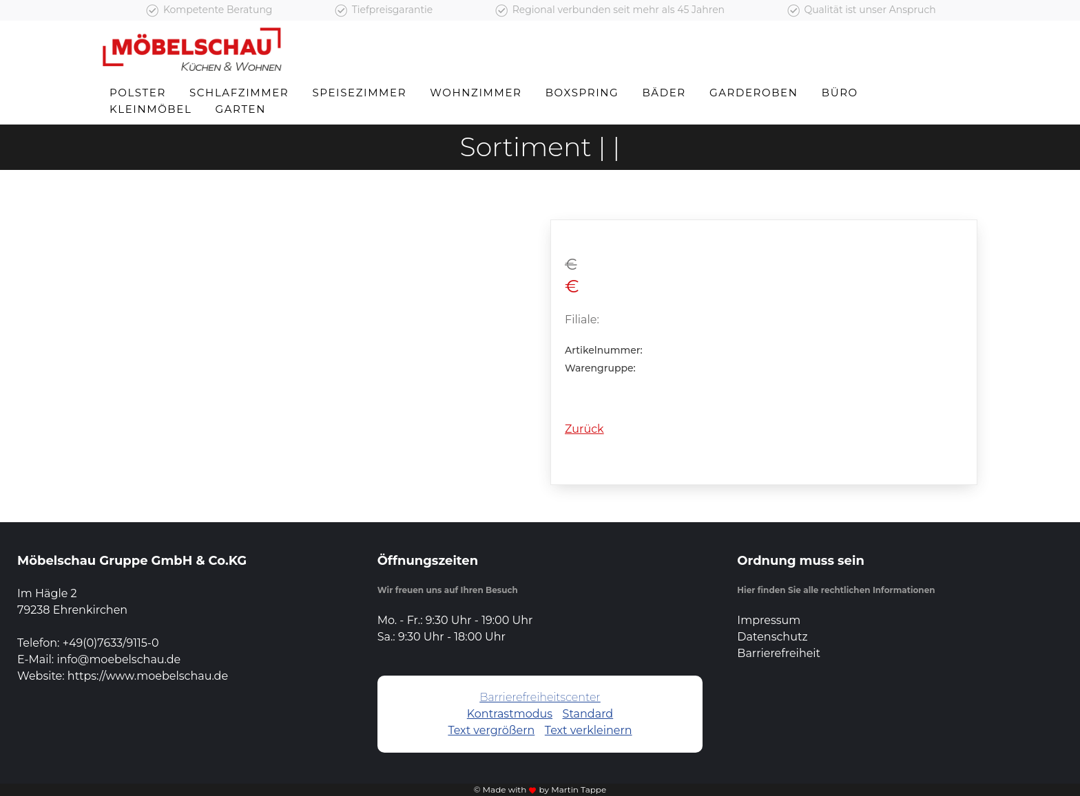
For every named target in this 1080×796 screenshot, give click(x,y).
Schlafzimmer (239, 92)
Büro (840, 92)
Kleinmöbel (150, 109)
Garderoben (753, 92)
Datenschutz (772, 636)
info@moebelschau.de (118, 659)
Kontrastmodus (509, 713)
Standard (588, 713)
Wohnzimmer (475, 92)
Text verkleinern (588, 730)
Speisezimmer (359, 92)
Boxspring (582, 92)
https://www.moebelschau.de (148, 675)
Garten (241, 109)
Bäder (663, 92)
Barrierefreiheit (778, 653)
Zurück (584, 428)
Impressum (768, 620)
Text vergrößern (491, 730)
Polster (138, 92)
